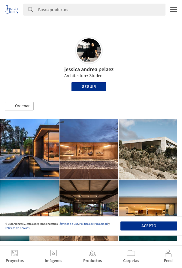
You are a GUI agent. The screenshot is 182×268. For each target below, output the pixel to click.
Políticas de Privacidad (93, 224)
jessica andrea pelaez (89, 69)
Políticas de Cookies (17, 228)
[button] (19, 106)
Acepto (148, 226)
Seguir (89, 87)
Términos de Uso (68, 224)
